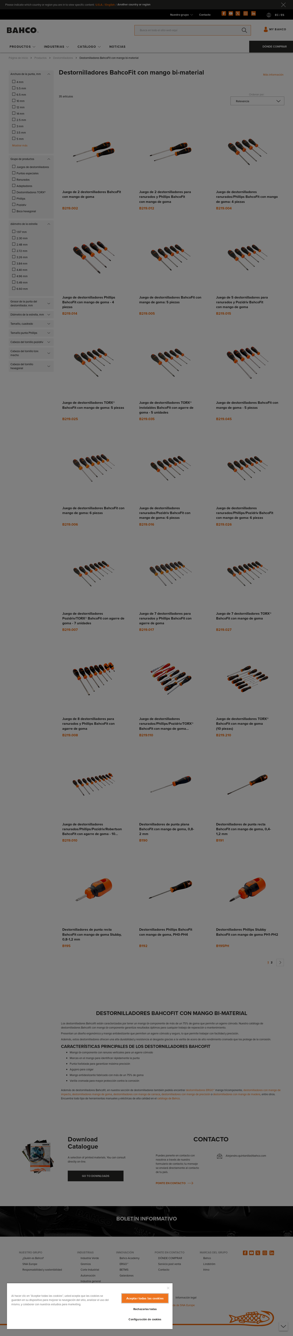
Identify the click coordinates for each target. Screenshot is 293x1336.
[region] (90, 1306)
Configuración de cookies (145, 1319)
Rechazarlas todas (145, 1309)
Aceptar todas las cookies (145, 1298)
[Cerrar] (168, 1288)
